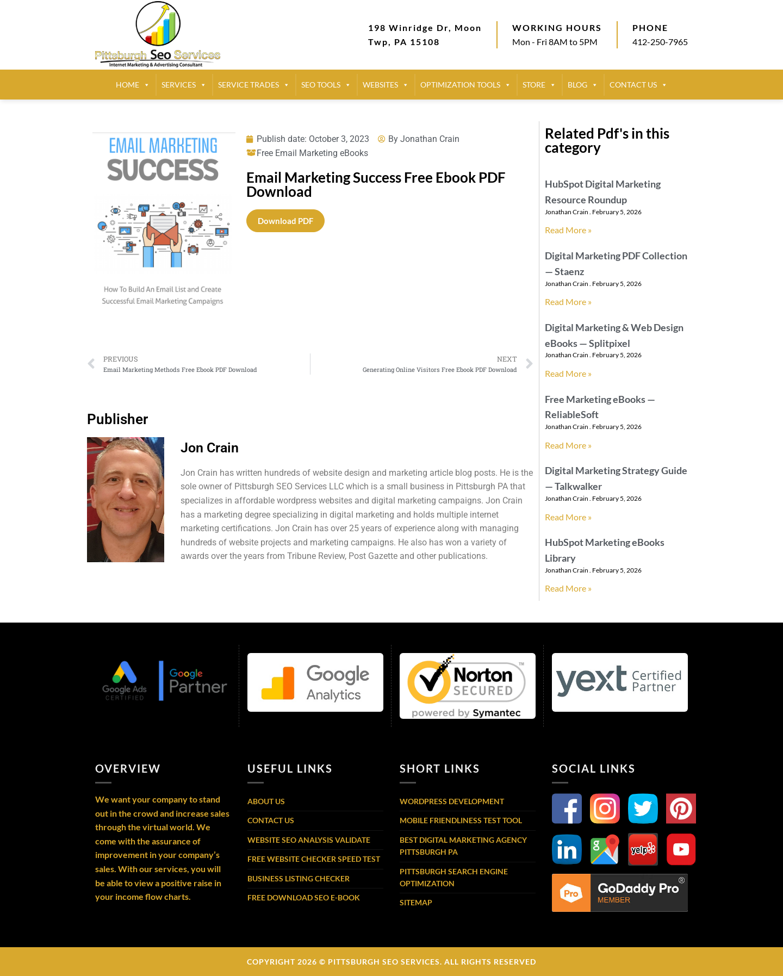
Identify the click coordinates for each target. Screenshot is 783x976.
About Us (266, 801)
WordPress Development (452, 801)
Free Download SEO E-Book (303, 897)
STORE (539, 85)
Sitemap (416, 902)
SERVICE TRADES (254, 85)
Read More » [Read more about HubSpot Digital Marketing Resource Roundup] (568, 230)
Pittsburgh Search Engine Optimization (454, 877)
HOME (133, 85)
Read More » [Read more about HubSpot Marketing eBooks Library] (568, 588)
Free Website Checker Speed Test (313, 858)
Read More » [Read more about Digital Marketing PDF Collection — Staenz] (568, 301)
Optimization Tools (465, 85)
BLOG (583, 85)
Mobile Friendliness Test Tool (461, 820)
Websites (386, 85)
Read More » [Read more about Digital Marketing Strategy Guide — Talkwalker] (568, 517)
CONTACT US (639, 85)
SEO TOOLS (326, 85)
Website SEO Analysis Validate (308, 839)
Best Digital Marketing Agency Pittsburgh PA (463, 845)
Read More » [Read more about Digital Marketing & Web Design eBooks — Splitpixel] (568, 373)
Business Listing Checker (298, 878)
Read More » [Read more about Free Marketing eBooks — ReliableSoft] (568, 445)
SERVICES (184, 85)
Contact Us (270, 820)
